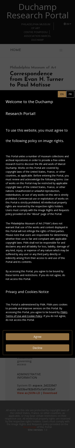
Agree (37, 337)
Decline (37, 348)
